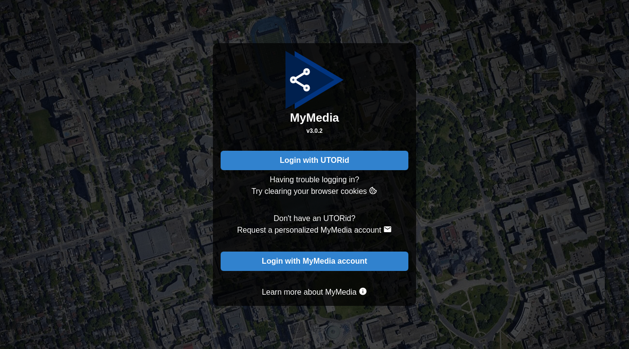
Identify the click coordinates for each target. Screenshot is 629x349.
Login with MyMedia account (314, 261)
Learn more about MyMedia (314, 291)
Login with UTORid (314, 160)
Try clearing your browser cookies (315, 190)
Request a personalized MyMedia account (314, 229)
